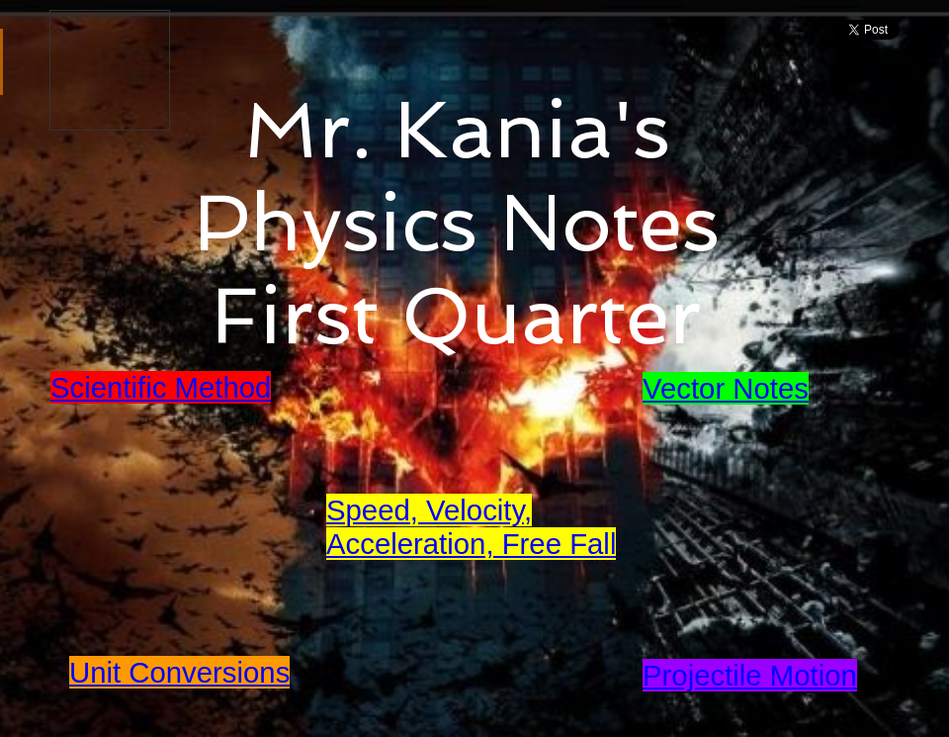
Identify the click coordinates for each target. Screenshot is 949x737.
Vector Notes (726, 388)
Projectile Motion (750, 675)
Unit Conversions (179, 672)
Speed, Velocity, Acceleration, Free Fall (471, 527)
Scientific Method (160, 387)
